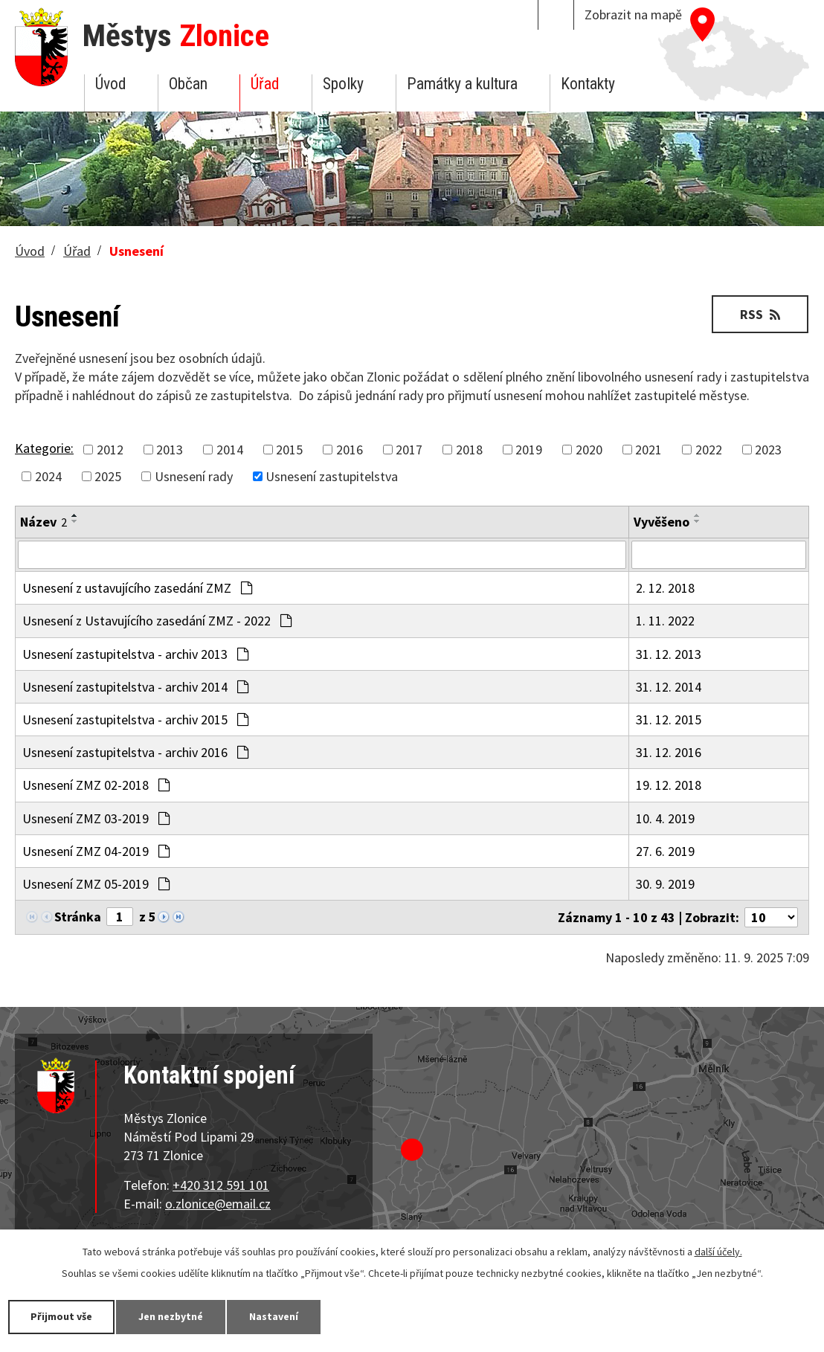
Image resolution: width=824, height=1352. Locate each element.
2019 (528, 449)
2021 (648, 449)
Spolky (343, 83)
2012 (110, 449)
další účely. (718, 1251)
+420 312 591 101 (221, 1185)
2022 (708, 449)
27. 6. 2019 (665, 851)
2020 (589, 449)
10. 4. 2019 (665, 818)
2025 (107, 476)
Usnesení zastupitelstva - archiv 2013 (135, 654)
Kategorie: (44, 448)
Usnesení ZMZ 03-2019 (96, 818)
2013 (169, 449)
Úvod (110, 83)
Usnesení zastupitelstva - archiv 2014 (135, 686)
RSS (760, 314)
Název (43, 521)
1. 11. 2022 (665, 620)
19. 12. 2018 (668, 785)
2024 (48, 476)
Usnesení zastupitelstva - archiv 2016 (135, 752)
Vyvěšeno (661, 521)
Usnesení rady (194, 476)
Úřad (265, 83)
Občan (188, 83)
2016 (349, 449)
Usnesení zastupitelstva (331, 476)
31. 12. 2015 (668, 719)
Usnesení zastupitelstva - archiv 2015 (135, 719)
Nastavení (274, 1316)
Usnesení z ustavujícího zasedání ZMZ (137, 587)
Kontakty (588, 83)
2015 (289, 449)
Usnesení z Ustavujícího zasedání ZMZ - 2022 (157, 620)
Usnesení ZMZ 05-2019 (96, 883)
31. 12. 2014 (668, 686)
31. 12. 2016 (668, 752)
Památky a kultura (462, 83)
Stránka (77, 916)
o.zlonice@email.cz (218, 1203)
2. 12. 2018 (665, 587)
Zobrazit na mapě (633, 14)
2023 (768, 449)
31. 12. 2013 (668, 654)
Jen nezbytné (171, 1316)
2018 (469, 449)
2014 (229, 449)
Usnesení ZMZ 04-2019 (96, 851)
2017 (409, 449)
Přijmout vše (61, 1316)
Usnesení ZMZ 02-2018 (96, 785)
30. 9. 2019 (665, 883)
